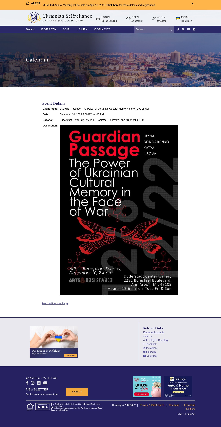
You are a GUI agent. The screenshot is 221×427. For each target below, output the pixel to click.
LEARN (82, 29)
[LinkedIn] (149, 352)
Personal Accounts (153, 332)
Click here (112, 5)
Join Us (147, 336)
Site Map (174, 405)
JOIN (66, 29)
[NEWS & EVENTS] (194, 29)
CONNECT (102, 29)
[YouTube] (150, 356)
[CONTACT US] (188, 29)
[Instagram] (150, 348)
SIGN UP (77, 391)
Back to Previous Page (55, 303)
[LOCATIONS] (183, 29)
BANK (30, 29)
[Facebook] (150, 344)
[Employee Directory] (155, 340)
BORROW (48, 29)
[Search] (170, 29)
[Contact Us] (178, 29)
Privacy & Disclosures (152, 405)
